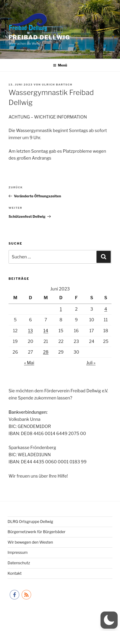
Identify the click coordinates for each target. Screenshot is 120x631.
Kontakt (15, 573)
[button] (109, 620)
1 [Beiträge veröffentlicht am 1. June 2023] (61, 309)
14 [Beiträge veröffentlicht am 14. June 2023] (45, 330)
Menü (60, 65)
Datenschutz (19, 563)
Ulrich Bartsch (57, 84)
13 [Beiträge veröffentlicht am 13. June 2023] (30, 330)
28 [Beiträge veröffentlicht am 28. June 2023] (45, 352)
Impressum (18, 552)
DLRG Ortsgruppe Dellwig (30, 521)
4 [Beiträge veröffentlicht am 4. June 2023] (105, 309)
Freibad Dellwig (39, 37)
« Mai (29, 362)
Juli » (90, 362)
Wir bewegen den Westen (30, 542)
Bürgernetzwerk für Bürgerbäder (37, 532)
